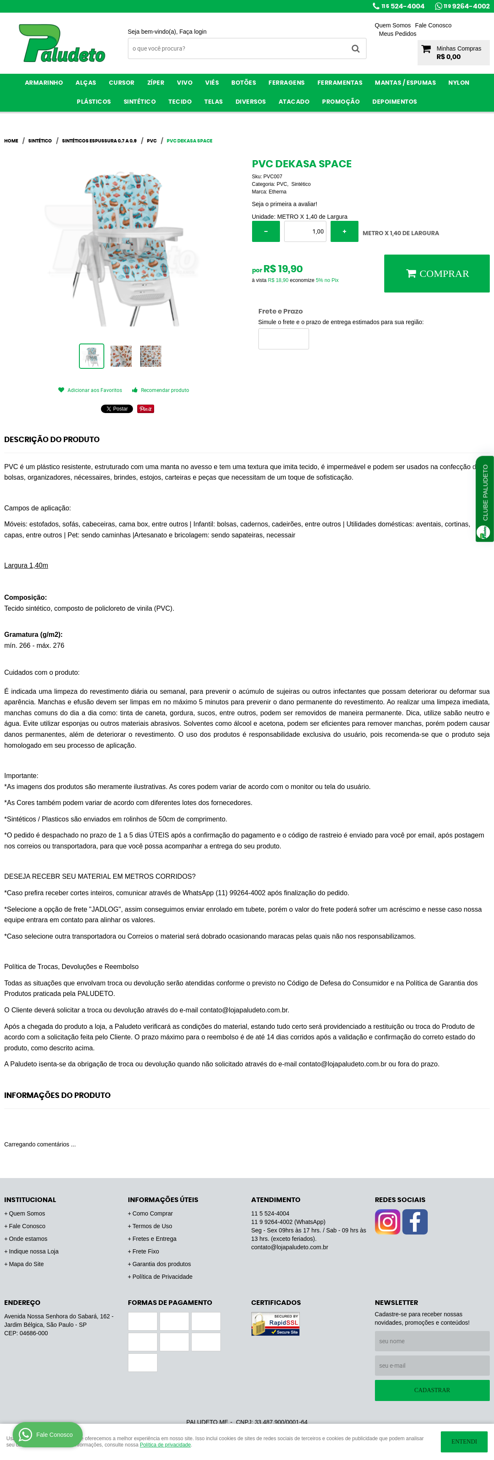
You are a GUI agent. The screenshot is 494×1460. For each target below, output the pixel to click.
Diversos (251, 102)
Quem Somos (393, 25)
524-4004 (403, 6)
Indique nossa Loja (34, 1251)
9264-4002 (467, 6)
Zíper (156, 83)
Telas (213, 102)
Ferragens (287, 83)
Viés (212, 83)
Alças (86, 83)
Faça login (193, 31)
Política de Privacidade (163, 1276)
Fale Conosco (433, 25)
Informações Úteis (163, 1200)
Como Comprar (153, 1213)
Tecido (180, 102)
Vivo (185, 83)
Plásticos (94, 102)
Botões (243, 83)
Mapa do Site (26, 1264)
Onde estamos (28, 1238)
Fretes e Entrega (154, 1238)
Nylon (459, 83)
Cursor (122, 83)
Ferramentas (340, 83)
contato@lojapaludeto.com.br (289, 1247)
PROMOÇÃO (341, 102)
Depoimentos (394, 102)
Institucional (30, 1200)
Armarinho (44, 83)
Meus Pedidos (398, 33)
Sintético (140, 102)
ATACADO (294, 102)
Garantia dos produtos (162, 1264)
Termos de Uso (152, 1226)
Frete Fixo (146, 1251)
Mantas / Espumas (405, 83)
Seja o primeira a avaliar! (285, 204)
